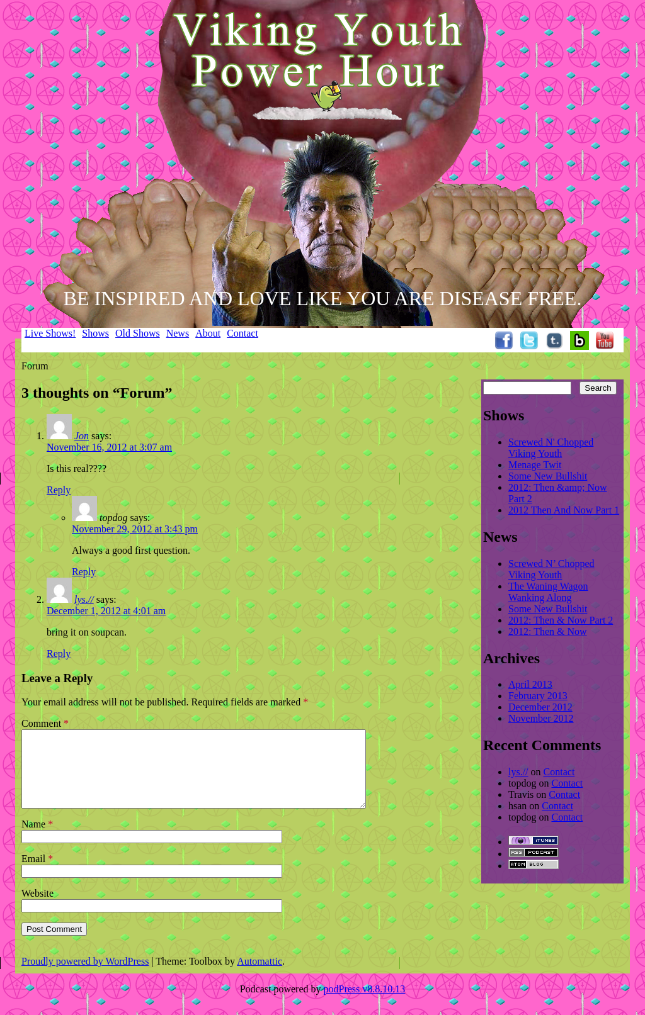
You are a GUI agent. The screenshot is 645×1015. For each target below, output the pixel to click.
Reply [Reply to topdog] (84, 571)
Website (37, 908)
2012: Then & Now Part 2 (560, 620)
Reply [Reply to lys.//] (59, 653)
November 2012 (541, 718)
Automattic (259, 976)
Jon (81, 435)
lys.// (84, 599)
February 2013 (538, 695)
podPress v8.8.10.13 (365, 1004)
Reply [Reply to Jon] (59, 490)
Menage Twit (534, 464)
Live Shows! (50, 333)
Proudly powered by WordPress (85, 976)
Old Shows (137, 333)
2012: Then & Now (547, 631)
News (177, 333)
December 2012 (540, 707)
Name (37, 839)
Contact (242, 333)
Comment (45, 723)
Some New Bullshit (547, 476)
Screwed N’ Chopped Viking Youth (551, 569)
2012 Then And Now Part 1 (563, 510)
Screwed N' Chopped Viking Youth (550, 448)
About (207, 333)
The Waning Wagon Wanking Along (548, 592)
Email (37, 873)
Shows (95, 333)
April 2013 (530, 684)
